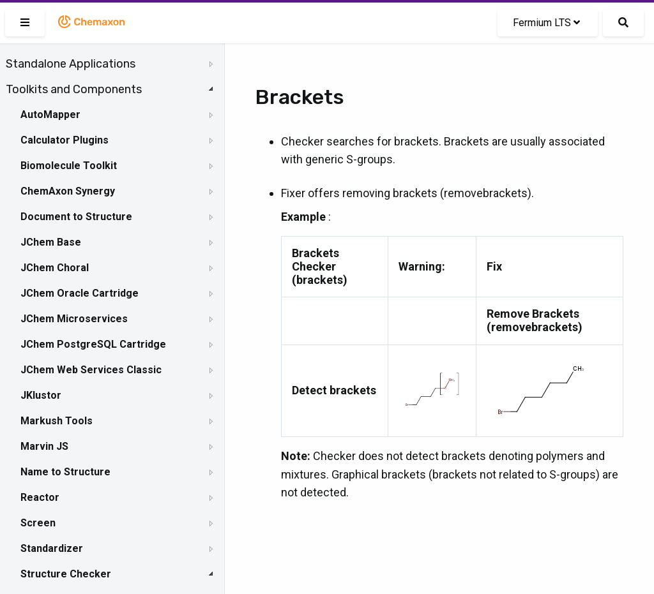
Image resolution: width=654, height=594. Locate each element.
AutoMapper (50, 114)
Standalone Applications (70, 64)
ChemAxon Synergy (67, 191)
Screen (38, 523)
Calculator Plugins (64, 140)
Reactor (39, 497)
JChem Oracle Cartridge (79, 293)
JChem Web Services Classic (91, 370)
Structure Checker (65, 574)
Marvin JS (44, 446)
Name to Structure (65, 472)
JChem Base (50, 242)
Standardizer (51, 548)
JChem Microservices (74, 319)
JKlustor (40, 395)
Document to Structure (76, 217)
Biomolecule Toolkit (68, 166)
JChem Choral (54, 268)
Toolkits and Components (74, 89)
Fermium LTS (546, 23)
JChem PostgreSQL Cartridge (93, 344)
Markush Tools (56, 421)
